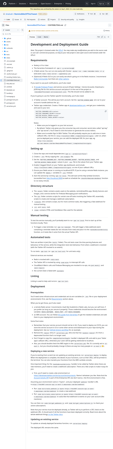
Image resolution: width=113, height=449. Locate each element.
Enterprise (59, 4)
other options (80, 79)
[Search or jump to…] (86, 3)
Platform (13, 4)
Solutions (23, 4)
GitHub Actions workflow (78, 335)
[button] (105, 111)
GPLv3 (67, 50)
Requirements (73, 304)
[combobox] (17, 33)
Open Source (47, 4)
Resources (34, 4)
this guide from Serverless (74, 319)
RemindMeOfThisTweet (25, 14)
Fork (92, 14)
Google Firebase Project (51, 87)
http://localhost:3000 (60, 183)
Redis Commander (57, 79)
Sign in (93, 4)
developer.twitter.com (84, 105)
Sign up (101, 4)
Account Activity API (54, 387)
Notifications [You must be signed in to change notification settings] (79, 14)
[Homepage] (4, 3)
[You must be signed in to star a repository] (104, 14)
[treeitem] (15, 80)
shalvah (9, 14)
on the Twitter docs (69, 427)
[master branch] (14, 30)
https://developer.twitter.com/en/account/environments (61, 385)
